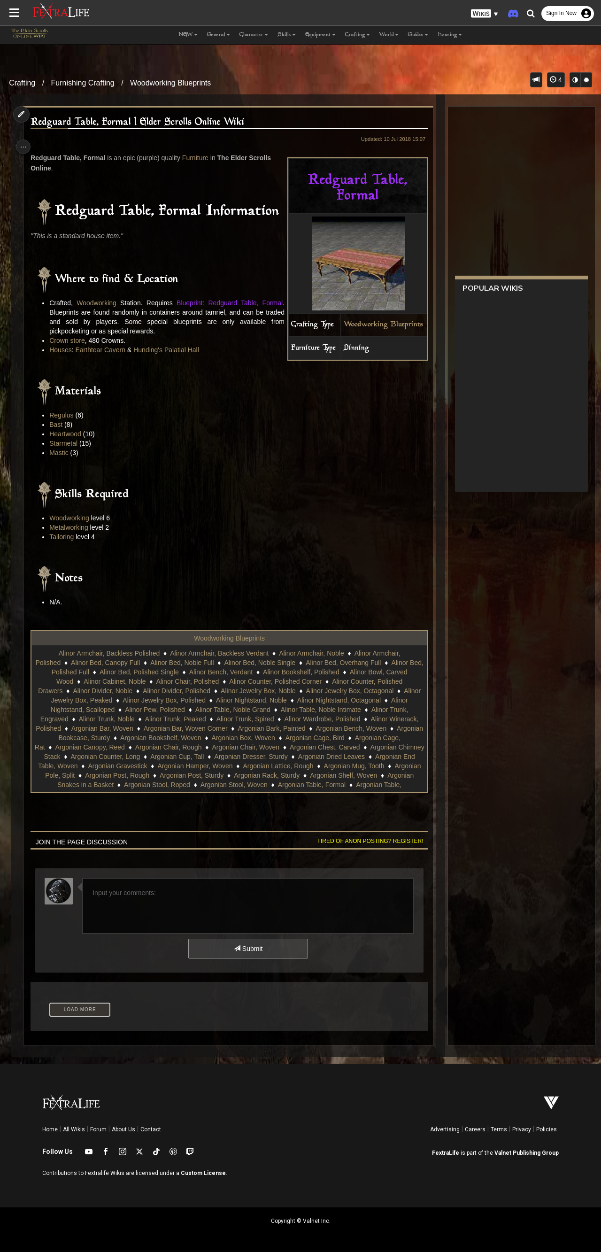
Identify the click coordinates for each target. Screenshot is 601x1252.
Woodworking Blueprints (170, 82)
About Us (123, 1129)
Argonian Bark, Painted (300, 728)
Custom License (203, 1173)
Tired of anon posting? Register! (367, 841)
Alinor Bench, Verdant (228, 672)
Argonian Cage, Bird (353, 738)
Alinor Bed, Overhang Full (350, 662)
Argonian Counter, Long (155, 756)
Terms (499, 1129)
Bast (58, 424)
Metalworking (71, 527)
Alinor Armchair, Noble (311, 653)
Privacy (521, 1129)
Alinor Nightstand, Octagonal (338, 700)
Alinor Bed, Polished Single (146, 672)
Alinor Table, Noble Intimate (320, 709)
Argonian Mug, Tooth (107, 775)
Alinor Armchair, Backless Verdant (219, 653)
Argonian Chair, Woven (268, 747)
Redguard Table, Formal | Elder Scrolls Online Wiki (140, 122)
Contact (150, 1129)
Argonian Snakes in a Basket (187, 784)
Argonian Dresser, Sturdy (301, 756)
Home (50, 1129)
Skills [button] (286, 35)
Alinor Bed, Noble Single (267, 662)
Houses (63, 350)
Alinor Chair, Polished (186, 681)
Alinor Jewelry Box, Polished (163, 700)
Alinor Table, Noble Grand (232, 709)
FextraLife (445, 1153)
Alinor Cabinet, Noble (114, 681)
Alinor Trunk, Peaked (175, 719)
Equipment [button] (320, 35)
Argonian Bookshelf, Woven (199, 738)
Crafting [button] (357, 35)
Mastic (61, 452)
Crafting (22, 82)
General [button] (218, 35)
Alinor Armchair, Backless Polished (108, 653)
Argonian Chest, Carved (348, 747)
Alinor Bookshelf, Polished (308, 672)
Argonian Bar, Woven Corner (214, 728)
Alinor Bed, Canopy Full (112, 662)
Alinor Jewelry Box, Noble (257, 691)
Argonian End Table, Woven (137, 766)
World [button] (389, 35)
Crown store (69, 340)
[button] (484, 14)
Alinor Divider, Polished (176, 691)
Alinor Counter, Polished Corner (275, 681)
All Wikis (74, 1129)
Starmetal (66, 443)
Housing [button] (450, 35)
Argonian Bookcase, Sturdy (109, 738)
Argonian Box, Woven (282, 738)
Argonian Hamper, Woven (295, 766)
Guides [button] (418, 35)
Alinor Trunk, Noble (106, 719)
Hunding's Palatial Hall (168, 350)
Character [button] (253, 35)
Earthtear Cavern (102, 350)
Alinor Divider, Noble (102, 691)
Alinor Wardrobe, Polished (322, 719)
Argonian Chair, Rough (191, 747)
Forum (98, 1129)
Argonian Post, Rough (248, 775)
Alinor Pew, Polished (154, 709)
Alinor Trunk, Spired (244, 719)
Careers (475, 1129)
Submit (247, 948)
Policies (546, 1129)
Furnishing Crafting (83, 82)
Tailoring (64, 537)
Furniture (198, 158)
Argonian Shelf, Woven (101, 784)
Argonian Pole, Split (177, 775)
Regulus (64, 415)
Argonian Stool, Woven (349, 784)
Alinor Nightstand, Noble (251, 700)
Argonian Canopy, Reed (112, 747)
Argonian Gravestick (217, 766)
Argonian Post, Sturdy (323, 775)
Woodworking (98, 303)
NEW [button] (188, 35)
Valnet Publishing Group (526, 1153)
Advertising (445, 1129)
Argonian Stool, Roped (272, 784)
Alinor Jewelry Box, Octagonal (349, 691)
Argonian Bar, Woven (131, 728)
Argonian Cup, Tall (227, 756)
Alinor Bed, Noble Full (189, 662)
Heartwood (68, 434)
